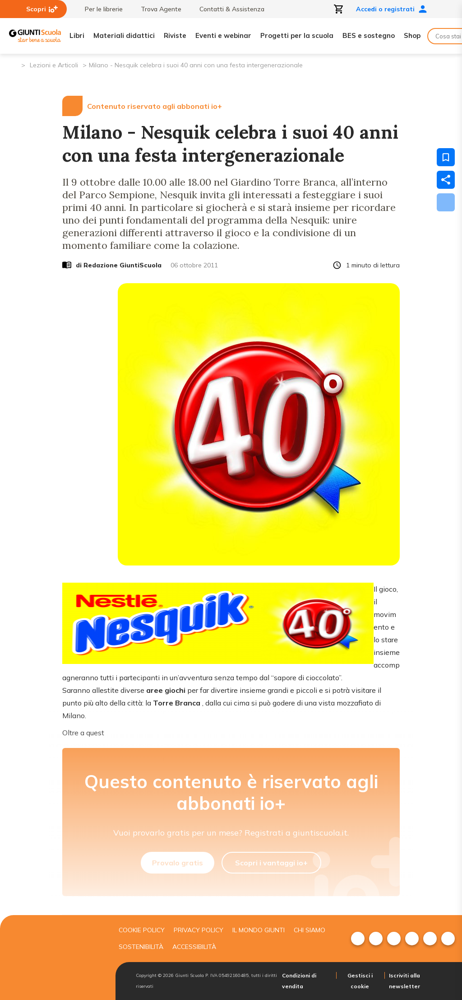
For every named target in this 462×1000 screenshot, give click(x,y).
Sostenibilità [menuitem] (141, 947)
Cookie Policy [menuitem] (142, 930)
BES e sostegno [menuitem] (368, 35)
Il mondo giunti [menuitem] (258, 930)
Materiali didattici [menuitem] (124, 35)
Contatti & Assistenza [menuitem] (227, 9)
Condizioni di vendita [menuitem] (299, 981)
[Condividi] (446, 180)
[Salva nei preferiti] (446, 157)
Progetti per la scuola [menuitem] (296, 35)
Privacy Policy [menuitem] (198, 930)
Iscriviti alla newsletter (404, 981)
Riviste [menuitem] (175, 35)
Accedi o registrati (391, 9)
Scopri (42, 9)
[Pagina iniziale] (14, 64)
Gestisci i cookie (360, 981)
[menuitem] (358, 938)
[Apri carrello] (338, 9)
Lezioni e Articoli (54, 65)
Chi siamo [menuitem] (309, 930)
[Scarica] (446, 202)
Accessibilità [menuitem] (194, 947)
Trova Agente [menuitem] (156, 9)
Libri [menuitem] (76, 35)
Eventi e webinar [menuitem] (223, 35)
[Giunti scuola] (54, 958)
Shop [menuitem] (412, 35)
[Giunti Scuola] (35, 35)
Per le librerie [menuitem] (99, 9)
